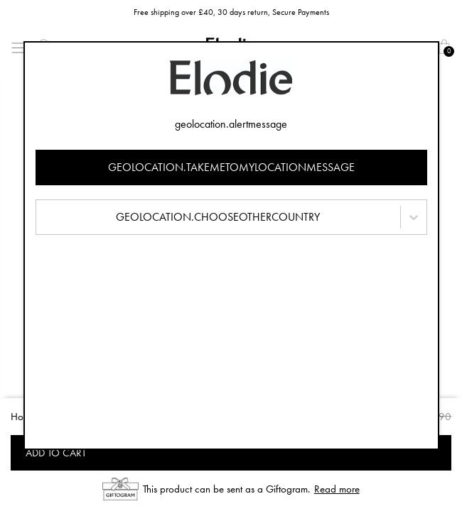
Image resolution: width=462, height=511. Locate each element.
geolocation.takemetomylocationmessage (231, 167)
